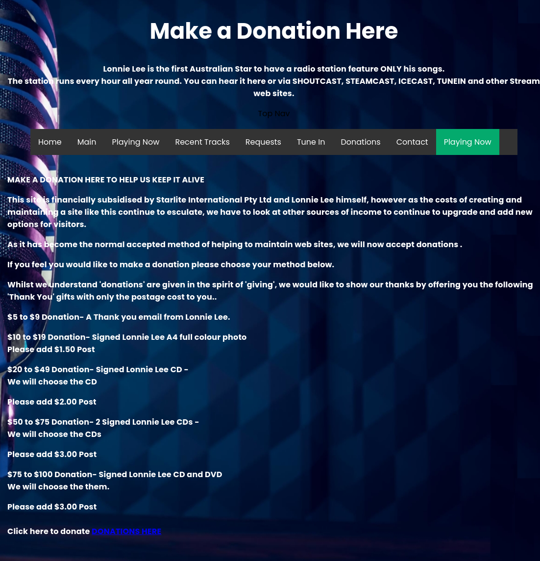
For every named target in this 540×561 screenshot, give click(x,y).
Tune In (311, 142)
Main (87, 142)
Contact (412, 142)
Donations (360, 142)
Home (50, 142)
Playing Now (136, 142)
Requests (263, 142)
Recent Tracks (202, 142)
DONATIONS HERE (126, 531)
